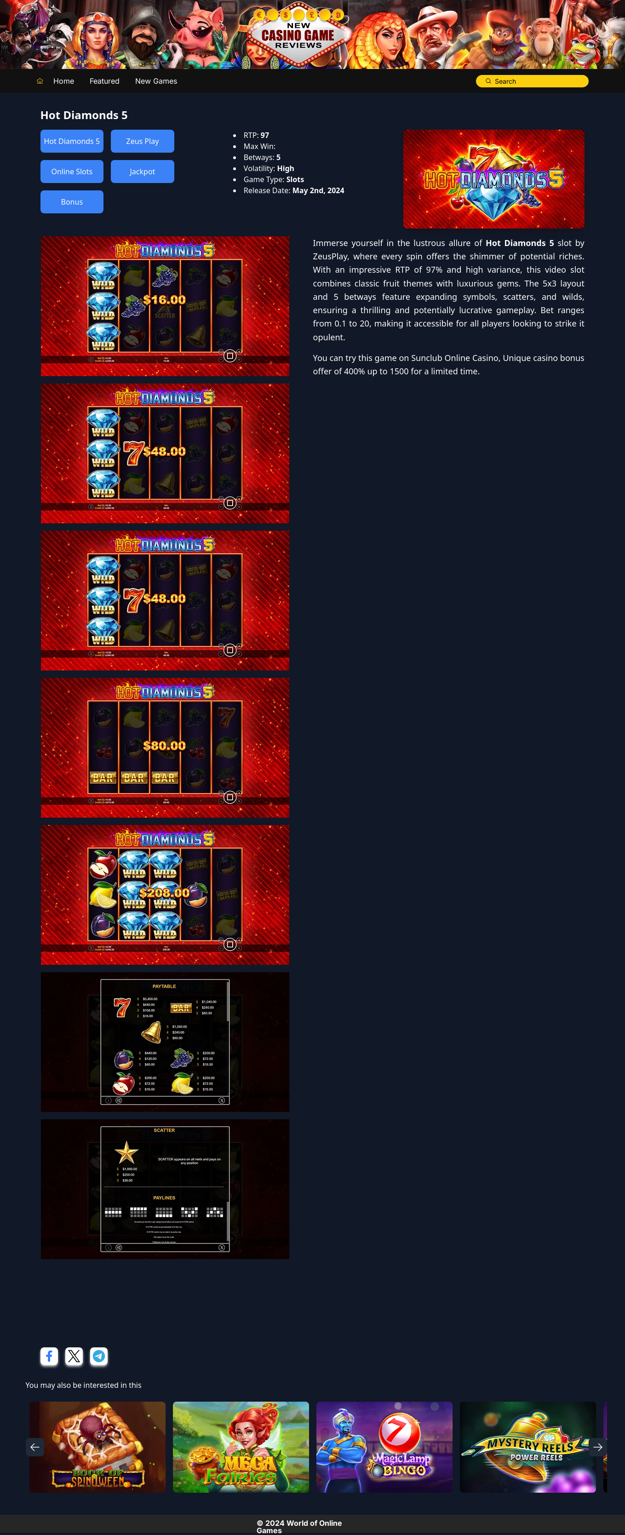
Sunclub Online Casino (455, 357)
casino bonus (559, 357)
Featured (105, 81)
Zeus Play (142, 141)
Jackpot (142, 171)
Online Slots (71, 171)
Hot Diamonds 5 (72, 141)
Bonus (72, 202)
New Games (156, 81)
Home (63, 81)
